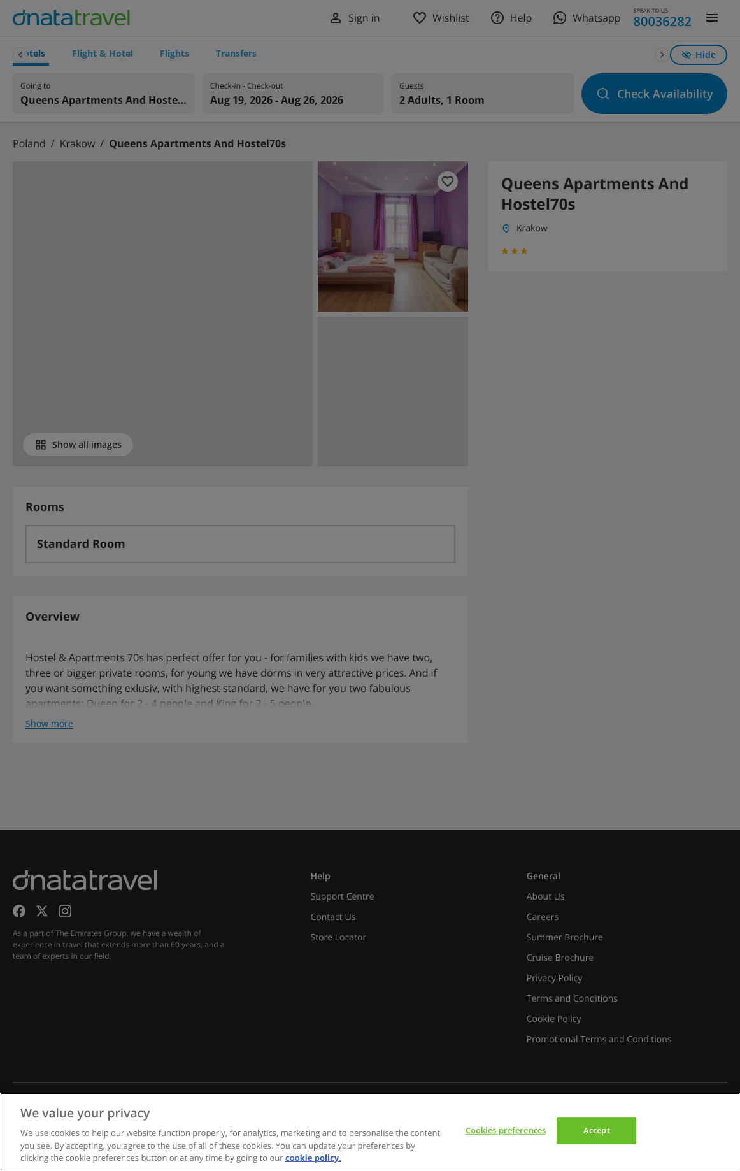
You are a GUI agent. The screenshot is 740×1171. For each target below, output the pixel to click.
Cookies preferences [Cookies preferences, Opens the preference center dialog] (506, 1130)
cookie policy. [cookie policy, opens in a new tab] (313, 1157)
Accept (596, 1130)
